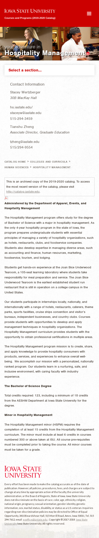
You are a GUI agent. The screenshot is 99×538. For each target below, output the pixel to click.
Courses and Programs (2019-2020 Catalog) (29, 17)
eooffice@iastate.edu (35, 519)
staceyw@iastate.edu (25, 113)
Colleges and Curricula (49, 162)
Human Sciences (16, 167)
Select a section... (51, 70)
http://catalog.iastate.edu (23, 192)
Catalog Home (15, 162)
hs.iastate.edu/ (21, 107)
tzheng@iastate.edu (24, 142)
